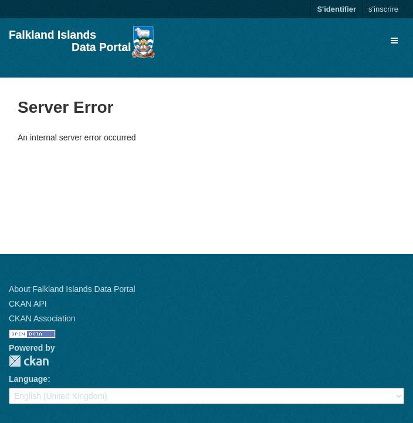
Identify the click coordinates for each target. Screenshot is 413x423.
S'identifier (336, 9)
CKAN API (28, 303)
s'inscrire (383, 9)
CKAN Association (42, 318)
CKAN (29, 361)
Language (28, 379)
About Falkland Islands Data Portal (72, 289)
